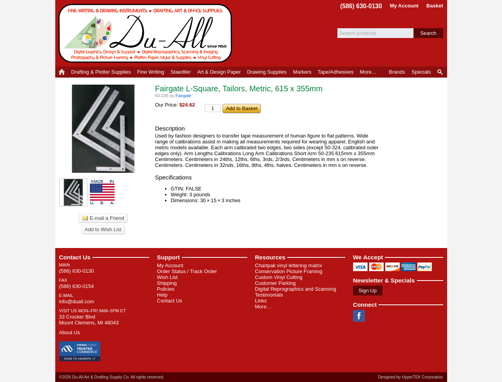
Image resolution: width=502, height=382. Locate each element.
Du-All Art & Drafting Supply (146, 33)
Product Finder (440, 72)
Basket (434, 6)
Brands (397, 72)
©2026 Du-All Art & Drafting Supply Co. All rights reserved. (112, 377)
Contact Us (75, 257)
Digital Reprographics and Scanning (295, 289)
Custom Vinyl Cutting (279, 277)
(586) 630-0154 (76, 286)
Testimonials (269, 295)
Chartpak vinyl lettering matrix (288, 265)
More (368, 72)
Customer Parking (275, 283)
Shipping (167, 283)
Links (261, 301)
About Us (69, 332)
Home (61, 72)
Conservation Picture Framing (289, 271)
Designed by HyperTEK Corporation (410, 377)
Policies (166, 289)
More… (263, 307)
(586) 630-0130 (361, 6)
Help (162, 295)
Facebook (359, 316)
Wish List (167, 277)
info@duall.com (76, 301)
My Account (404, 6)
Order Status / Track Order (187, 271)
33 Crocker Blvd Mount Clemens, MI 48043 (89, 320)
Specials (421, 72)
